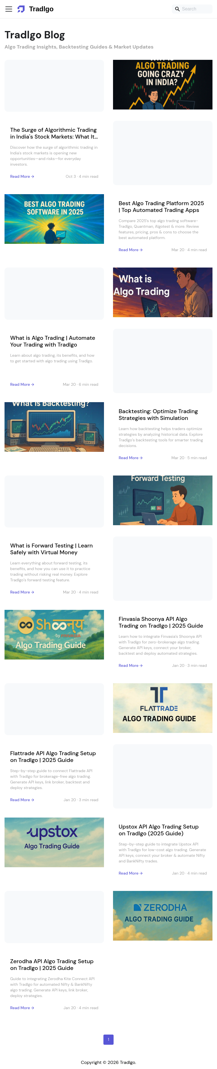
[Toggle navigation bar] (9, 9)
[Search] (192, 9)
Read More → (22, 176)
